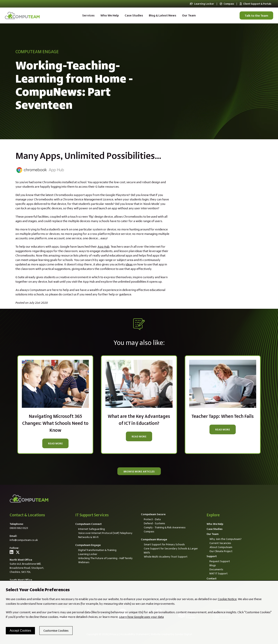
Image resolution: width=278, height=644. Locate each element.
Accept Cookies (20, 630)
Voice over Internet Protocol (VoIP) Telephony (105, 533)
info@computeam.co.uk (24, 540)
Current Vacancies (220, 543)
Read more (55, 443)
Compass (227, 4)
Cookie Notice (227, 599)
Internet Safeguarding (91, 529)
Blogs (212, 565)
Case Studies (134, 15)
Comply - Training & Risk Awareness (165, 527)
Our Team (189, 15)
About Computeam (220, 547)
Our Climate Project (220, 551)
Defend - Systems (154, 523)
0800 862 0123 (19, 528)
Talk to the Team (256, 15)
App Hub (103, 246)
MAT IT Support (218, 573)
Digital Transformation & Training (97, 550)
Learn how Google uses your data (141, 617)
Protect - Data (152, 519)
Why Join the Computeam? (225, 539)
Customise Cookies (56, 630)
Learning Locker (202, 4)
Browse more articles (139, 471)
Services (88, 15)
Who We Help (109, 15)
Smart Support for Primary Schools (164, 544)
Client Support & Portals (255, 4)
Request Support (219, 561)
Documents (216, 569)
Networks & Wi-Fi (88, 537)
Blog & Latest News (162, 15)
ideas (129, 264)
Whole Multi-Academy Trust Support (165, 556)
